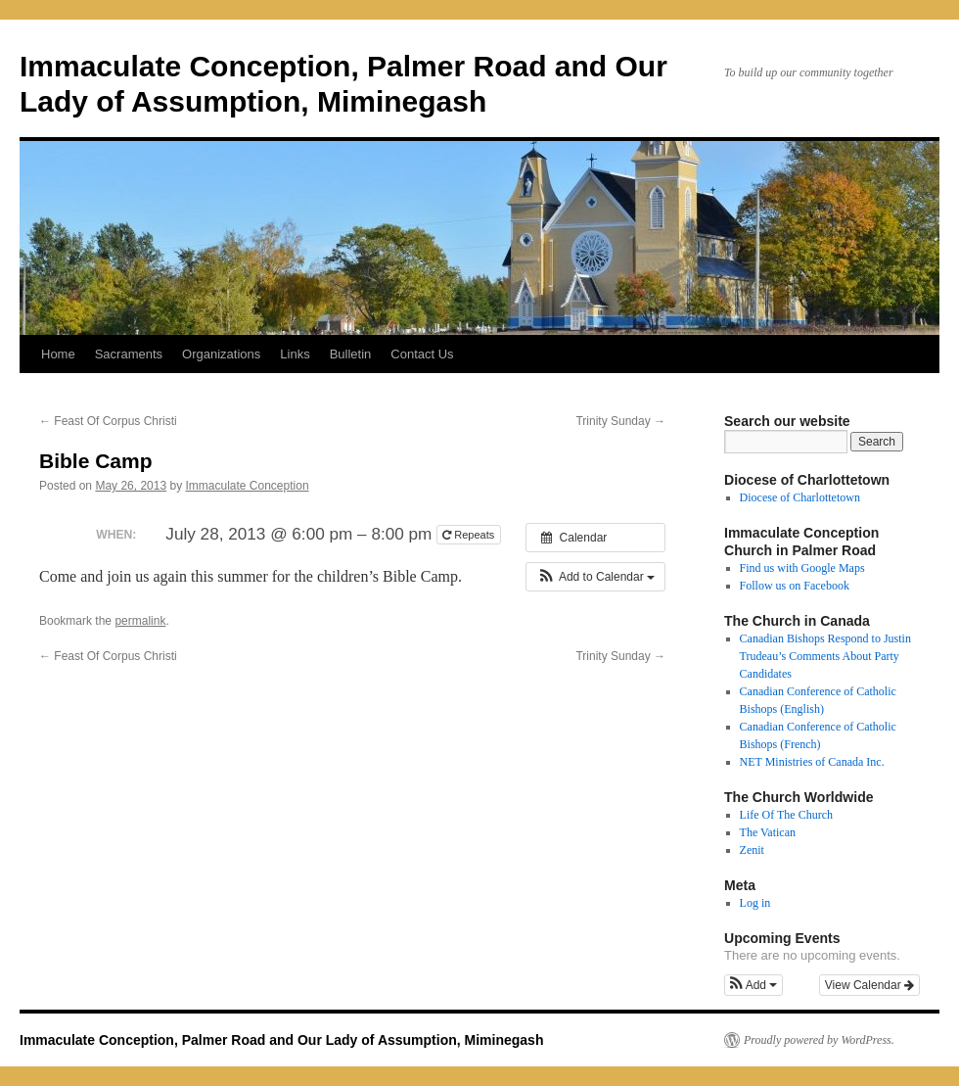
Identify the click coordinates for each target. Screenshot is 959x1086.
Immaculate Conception (246, 486)
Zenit (752, 850)
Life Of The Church (786, 815)
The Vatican (768, 832)
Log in (755, 903)
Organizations (221, 354)
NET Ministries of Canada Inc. (812, 762)
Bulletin (351, 354)
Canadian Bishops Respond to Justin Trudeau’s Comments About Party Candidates (825, 656)
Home (58, 354)
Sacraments (128, 354)
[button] (595, 576)
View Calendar (869, 985)
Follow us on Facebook (794, 585)
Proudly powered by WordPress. (819, 1040)
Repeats (469, 535)
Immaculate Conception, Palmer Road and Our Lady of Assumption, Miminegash (281, 1040)
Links (294, 354)
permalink (139, 621)
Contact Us (421, 354)
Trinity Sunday (620, 421)
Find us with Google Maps (802, 568)
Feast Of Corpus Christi (108, 421)
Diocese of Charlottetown (800, 497)
